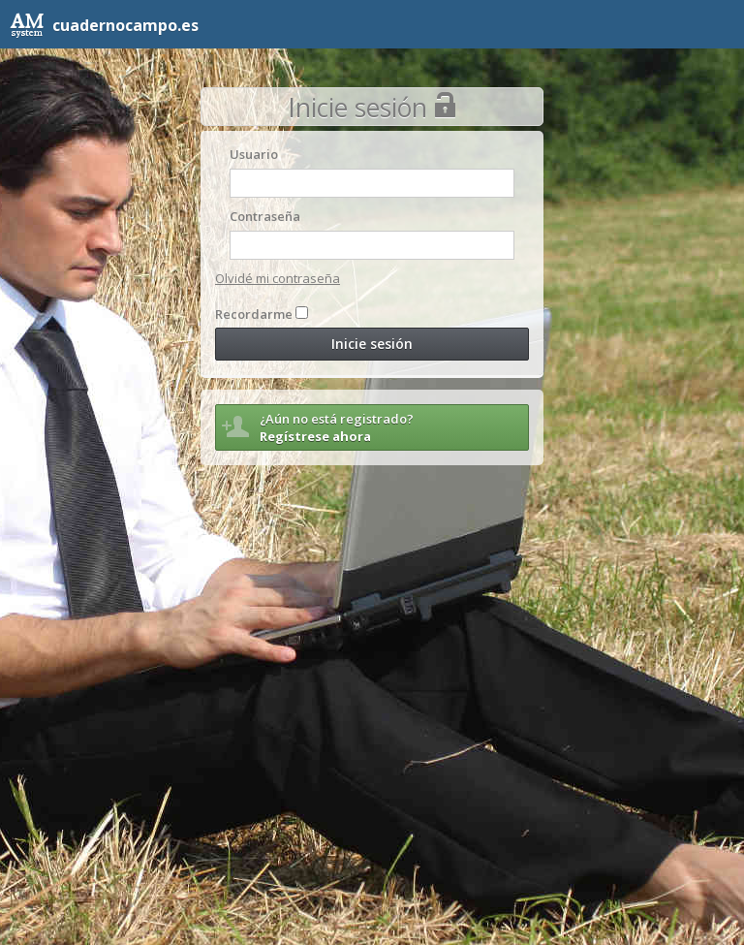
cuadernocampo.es (104, 25)
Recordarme (254, 314)
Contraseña (265, 216)
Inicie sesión (372, 343)
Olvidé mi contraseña (277, 278)
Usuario (254, 154)
